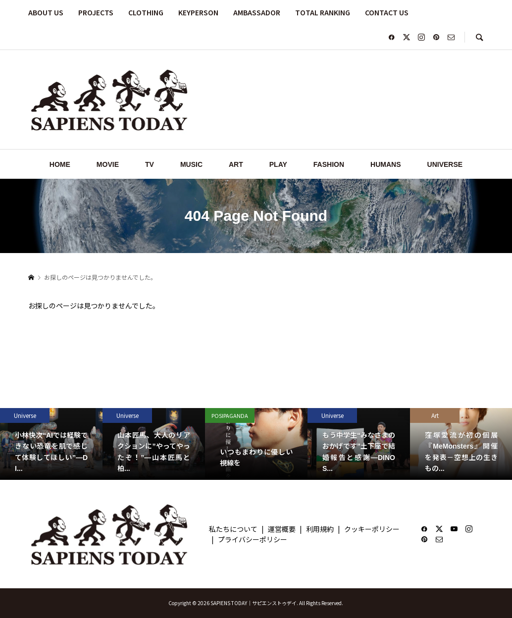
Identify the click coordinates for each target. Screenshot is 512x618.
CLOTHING (145, 12)
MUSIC (191, 164)
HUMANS (385, 164)
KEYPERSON (198, 12)
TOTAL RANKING (322, 12)
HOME (60, 164)
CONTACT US (387, 12)
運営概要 (282, 529)
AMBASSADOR (256, 12)
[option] (51, 444)
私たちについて (233, 529)
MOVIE (108, 164)
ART (236, 164)
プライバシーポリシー (252, 539)
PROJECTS (95, 12)
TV (149, 164)
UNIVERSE (445, 164)
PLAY (278, 164)
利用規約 (320, 529)
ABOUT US (45, 12)
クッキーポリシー (372, 529)
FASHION (328, 164)
